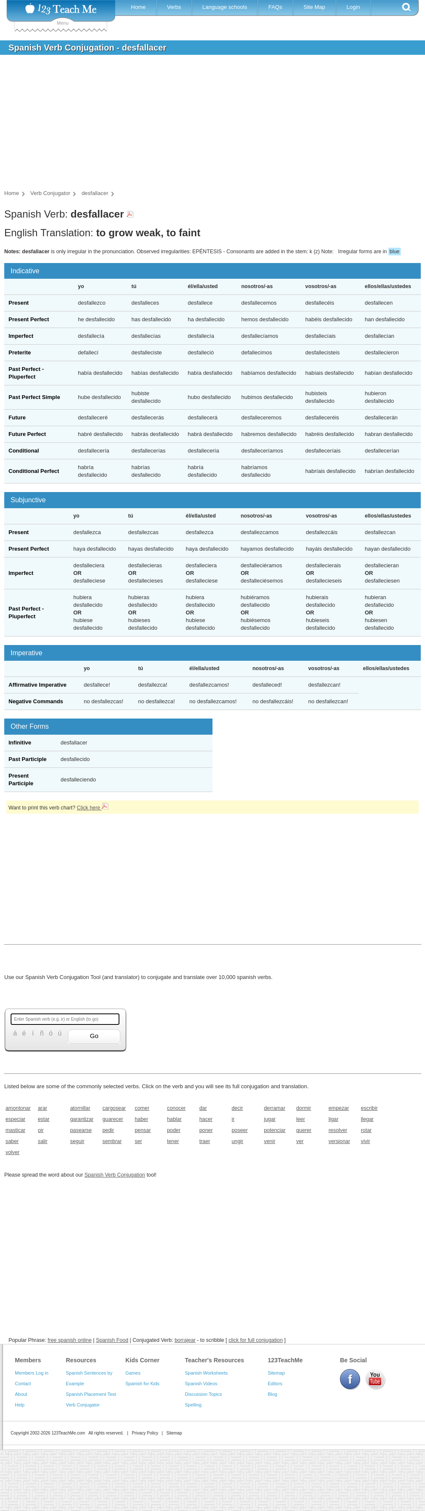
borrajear (185, 1340)
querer (304, 1130)
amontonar (18, 1108)
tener (173, 1141)
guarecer (112, 1119)
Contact (23, 1383)
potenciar (275, 1130)
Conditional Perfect (33, 471)
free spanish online (70, 1340)
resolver (338, 1130)
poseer (240, 1130)
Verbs (174, 7)
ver (299, 1141)
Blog (272, 1394)
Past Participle (27, 759)
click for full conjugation (256, 1340)
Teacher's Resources (214, 1360)
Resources (81, 1360)
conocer (176, 1108)
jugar (269, 1119)
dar (203, 1108)
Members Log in (31, 1372)
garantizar (82, 1119)
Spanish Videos (201, 1383)
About (21, 1394)
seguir (77, 1141)
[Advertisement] (206, 124)
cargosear (114, 1108)
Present (18, 303)
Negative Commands (35, 701)
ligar (333, 1119)
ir (233, 1119)
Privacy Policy (145, 1433)
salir (43, 1141)
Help (20, 1404)
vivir (365, 1141)
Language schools (224, 7)
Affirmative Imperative (37, 685)
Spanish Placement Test (91, 1394)
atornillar (80, 1108)
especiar (16, 1119)
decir (237, 1108)
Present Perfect (28, 319)
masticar (16, 1130)
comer (142, 1108)
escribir (369, 1108)
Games (132, 1372)
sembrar (112, 1141)
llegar (367, 1119)
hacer (205, 1119)
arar (42, 1108)
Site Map (314, 7)
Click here (92, 808)
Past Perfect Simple (34, 397)
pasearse (81, 1130)
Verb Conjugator (83, 1404)
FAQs (275, 7)
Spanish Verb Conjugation (115, 1175)
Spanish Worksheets (206, 1372)
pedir (108, 1130)
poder (174, 1130)
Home (138, 7)
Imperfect (21, 336)
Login (353, 7)
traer (204, 1141)
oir (41, 1130)
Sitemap (276, 1372)
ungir (237, 1141)
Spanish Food (112, 1340)
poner (206, 1130)
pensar (143, 1130)
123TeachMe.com (68, 1433)
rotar (366, 1130)
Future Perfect (27, 434)
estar (43, 1119)
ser (138, 1141)
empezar (339, 1108)
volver (13, 1152)
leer (300, 1119)
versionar (339, 1141)
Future (17, 417)
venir (269, 1141)
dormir (303, 1108)
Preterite (19, 352)
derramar (274, 1108)
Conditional (23, 450)
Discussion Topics (203, 1394)
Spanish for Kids (142, 1383)
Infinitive (19, 742)
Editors (275, 1383)
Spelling (193, 1404)
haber (141, 1119)
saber (12, 1141)
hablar (174, 1119)
